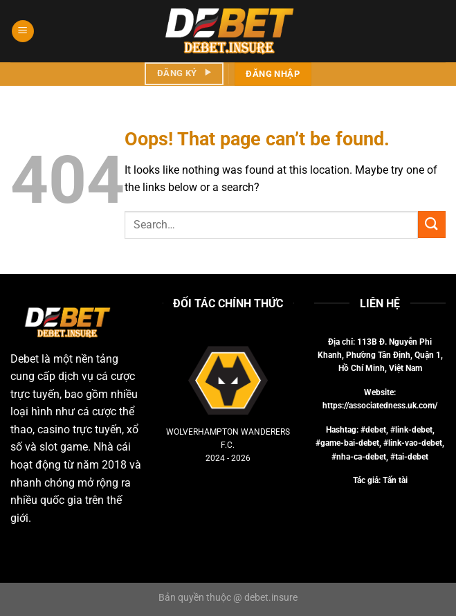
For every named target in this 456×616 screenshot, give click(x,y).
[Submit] (432, 224)
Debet (24, 358)
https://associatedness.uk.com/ (379, 405)
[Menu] (23, 31)
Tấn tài (395, 480)
